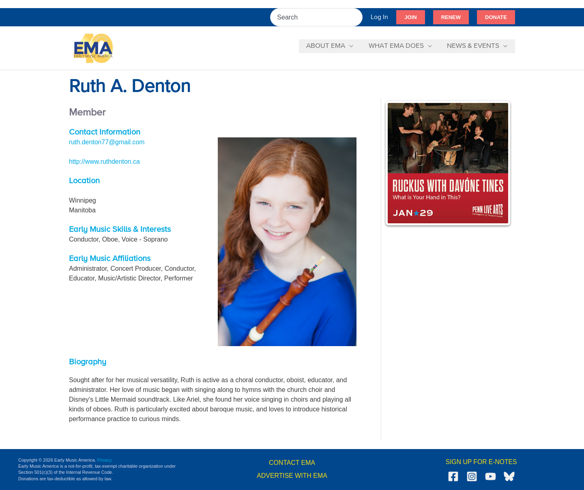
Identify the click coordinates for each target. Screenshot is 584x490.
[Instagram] (471, 476)
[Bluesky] (509, 476)
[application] (353, 46)
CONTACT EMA (292, 462)
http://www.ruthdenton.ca (104, 161)
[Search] (357, 17)
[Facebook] (453, 476)
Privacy (104, 460)
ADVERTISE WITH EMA (292, 475)
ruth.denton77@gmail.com (107, 142)
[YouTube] (490, 476)
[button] (410, 17)
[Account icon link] (379, 17)
